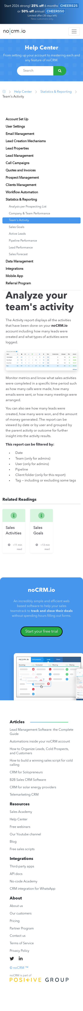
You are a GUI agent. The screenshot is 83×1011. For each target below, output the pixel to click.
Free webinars (20, 827)
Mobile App (14, 276)
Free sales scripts (22, 849)
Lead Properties (17, 148)
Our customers (21, 913)
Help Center (41, 48)
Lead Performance (21, 247)
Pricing (15, 921)
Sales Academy (21, 812)
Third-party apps (22, 866)
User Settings (15, 126)
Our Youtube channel (25, 834)
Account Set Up (17, 119)
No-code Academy (23, 881)
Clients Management (21, 185)
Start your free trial (41, 632)
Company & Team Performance (29, 213)
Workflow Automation (22, 192)
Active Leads (17, 233)
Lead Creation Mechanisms (26, 141)
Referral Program (18, 283)
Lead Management (19, 156)
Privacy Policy (19, 951)
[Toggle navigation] (74, 31)
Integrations (14, 269)
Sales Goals (16, 227)
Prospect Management (22, 177)
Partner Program (22, 928)
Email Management (20, 134)
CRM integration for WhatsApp (32, 889)
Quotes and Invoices (21, 170)
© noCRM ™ (19, 968)
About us (16, 906)
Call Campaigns (17, 163)
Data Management (19, 261)
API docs (16, 874)
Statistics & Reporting (56, 91)
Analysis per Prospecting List (27, 206)
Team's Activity (19, 220)
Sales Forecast (18, 254)
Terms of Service (22, 943)
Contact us (17, 936)
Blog (13, 841)
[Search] (59, 70)
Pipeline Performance (23, 240)
